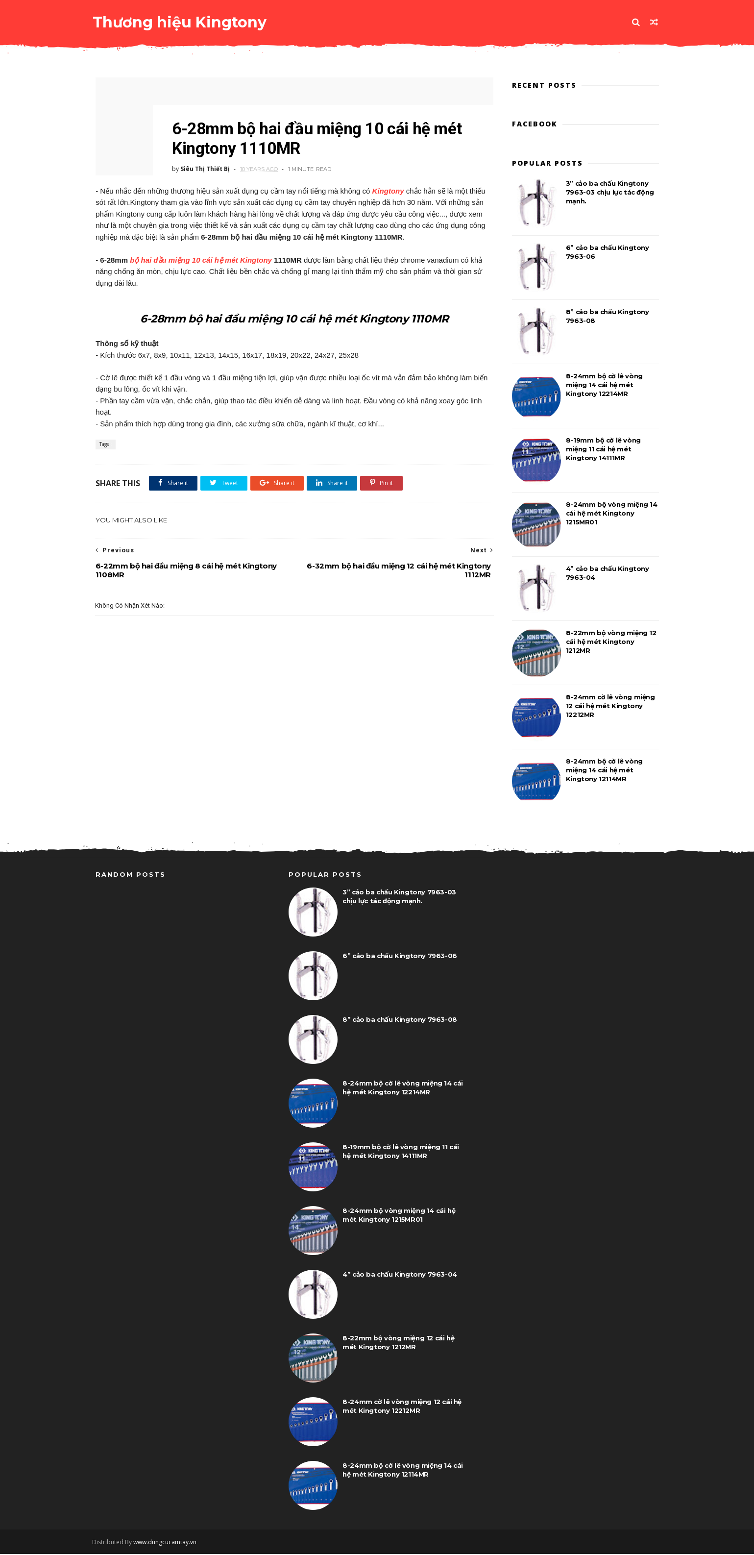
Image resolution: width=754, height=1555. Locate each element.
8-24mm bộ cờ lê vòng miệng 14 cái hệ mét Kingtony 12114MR (604, 770)
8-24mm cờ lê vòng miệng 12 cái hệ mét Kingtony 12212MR (610, 706)
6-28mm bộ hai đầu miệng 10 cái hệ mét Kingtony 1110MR (291, 318)
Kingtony (388, 191)
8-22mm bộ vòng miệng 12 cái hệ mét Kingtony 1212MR (611, 642)
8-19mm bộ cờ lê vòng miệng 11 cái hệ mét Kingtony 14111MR (603, 449)
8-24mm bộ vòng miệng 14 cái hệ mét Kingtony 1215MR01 (611, 513)
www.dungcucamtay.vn (168, 1543)
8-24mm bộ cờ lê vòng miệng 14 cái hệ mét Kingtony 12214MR (604, 385)
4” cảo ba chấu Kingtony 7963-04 (399, 1275)
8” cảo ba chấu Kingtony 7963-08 (399, 1020)
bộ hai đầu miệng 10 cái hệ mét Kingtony (201, 260)
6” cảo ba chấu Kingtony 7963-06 (399, 957)
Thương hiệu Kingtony (182, 22)
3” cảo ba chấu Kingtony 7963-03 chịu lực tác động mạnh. (610, 192)
